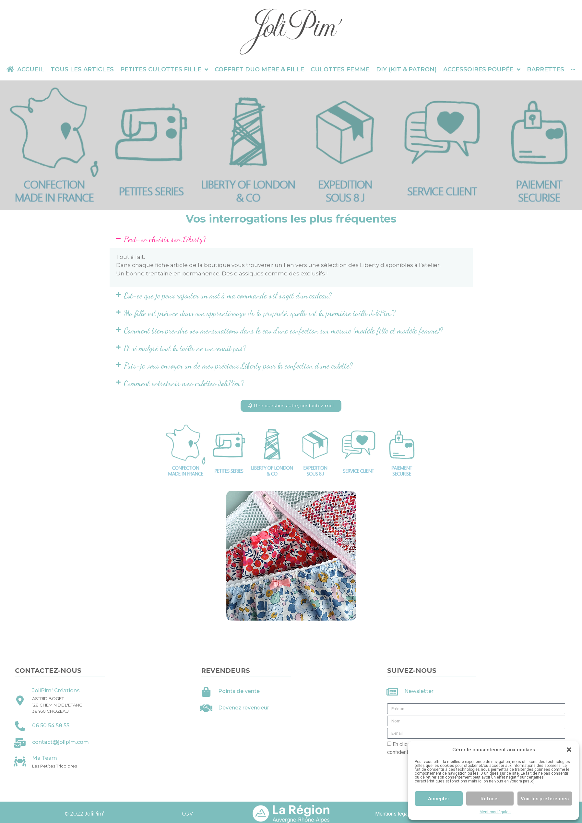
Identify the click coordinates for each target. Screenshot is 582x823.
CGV (187, 814)
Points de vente (239, 691)
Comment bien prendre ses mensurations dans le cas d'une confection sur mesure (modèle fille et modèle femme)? (283, 330)
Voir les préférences (545, 799)
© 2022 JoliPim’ (83, 814)
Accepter (438, 799)
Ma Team (44, 758)
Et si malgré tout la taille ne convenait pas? (185, 348)
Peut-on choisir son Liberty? (165, 239)
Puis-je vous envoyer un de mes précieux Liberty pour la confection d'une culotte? (238, 365)
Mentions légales (495, 812)
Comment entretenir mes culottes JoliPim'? (184, 383)
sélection (334, 265)
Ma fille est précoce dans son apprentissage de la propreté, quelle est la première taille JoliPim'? (260, 313)
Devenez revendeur (243, 708)
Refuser (490, 799)
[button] (569, 749)
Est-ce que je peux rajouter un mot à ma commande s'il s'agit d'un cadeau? (228, 295)
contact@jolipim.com (60, 742)
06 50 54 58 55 (50, 726)
